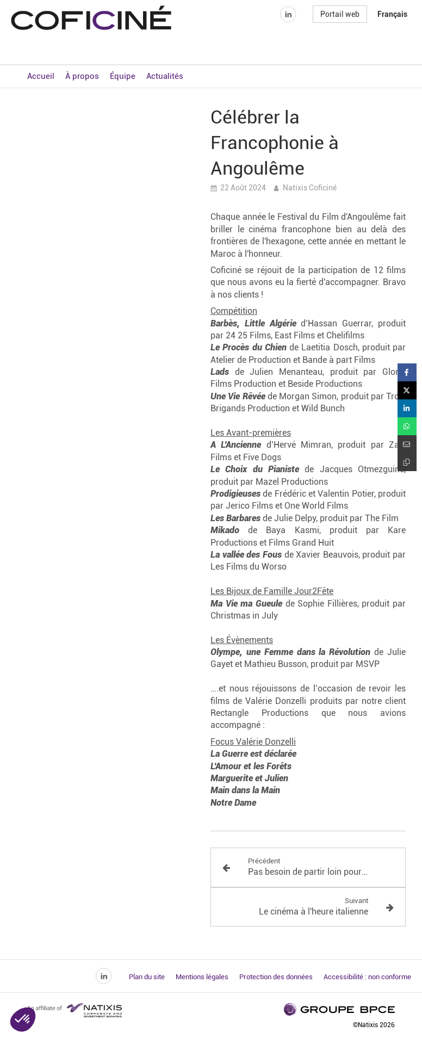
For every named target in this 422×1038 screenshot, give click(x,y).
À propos (82, 76)
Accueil (40, 76)
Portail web (339, 34)
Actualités (164, 76)
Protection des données (276, 977)
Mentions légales (202, 977)
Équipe (122, 76)
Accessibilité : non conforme (367, 977)
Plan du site (147, 977)
